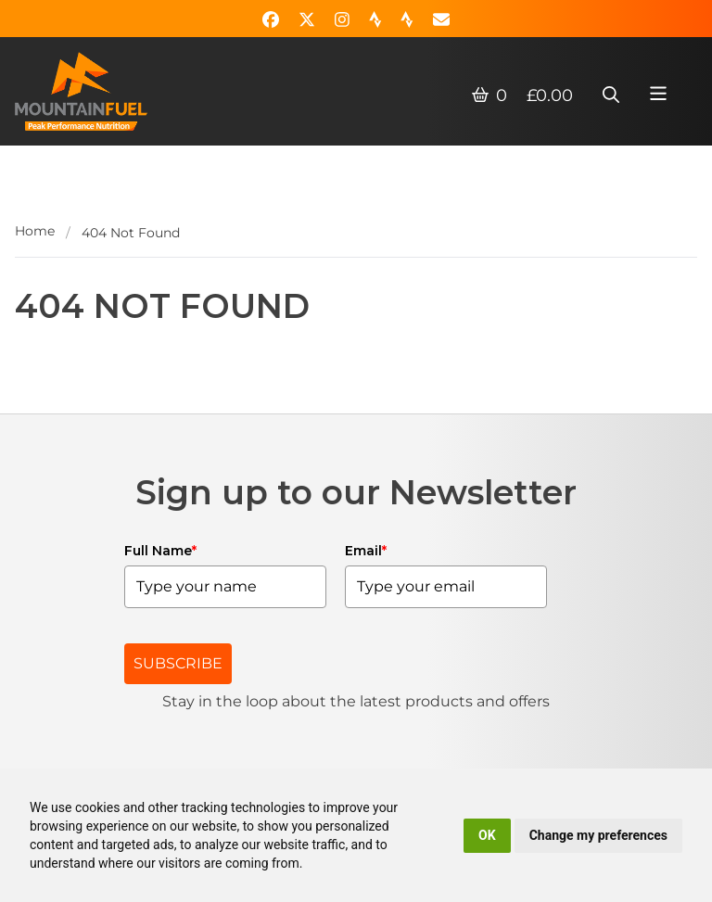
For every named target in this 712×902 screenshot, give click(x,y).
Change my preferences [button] (598, 835)
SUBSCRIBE (178, 663)
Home (35, 230)
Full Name (160, 550)
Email (366, 550)
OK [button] (487, 835)
